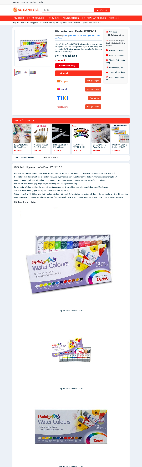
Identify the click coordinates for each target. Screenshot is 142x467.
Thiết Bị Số (114, 18)
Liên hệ (40, 2)
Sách (23, 23)
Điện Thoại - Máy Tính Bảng (94, 18)
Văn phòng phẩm (32, 23)
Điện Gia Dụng (53, 18)
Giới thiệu (33, 2)
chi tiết (49, 158)
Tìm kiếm (102, 10)
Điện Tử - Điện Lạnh (35, 18)
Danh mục (24, 2)
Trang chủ (15, 2)
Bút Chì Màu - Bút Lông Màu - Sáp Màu (53, 23)
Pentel (65, 36)
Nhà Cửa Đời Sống (71, 18)
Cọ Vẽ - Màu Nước (74, 23)
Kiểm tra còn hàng (67, 65)
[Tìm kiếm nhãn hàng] (68, 10)
